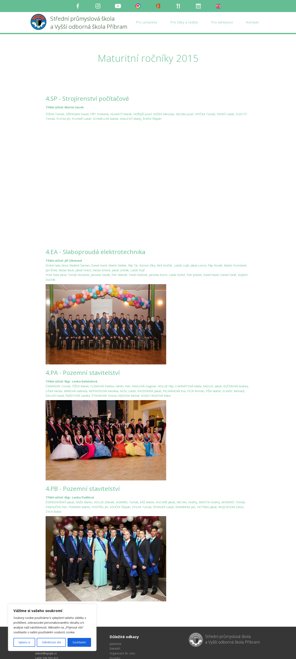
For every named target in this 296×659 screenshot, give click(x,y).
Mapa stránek (118, 633)
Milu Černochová (214, 652)
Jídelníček (115, 614)
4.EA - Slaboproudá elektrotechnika (95, 221)
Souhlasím (79, 642)
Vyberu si (24, 642)
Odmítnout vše (51, 642)
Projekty (115, 628)
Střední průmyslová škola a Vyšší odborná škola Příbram (232, 609)
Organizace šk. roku (122, 623)
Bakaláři (115, 618)
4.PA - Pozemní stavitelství (83, 342)
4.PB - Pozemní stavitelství (83, 458)
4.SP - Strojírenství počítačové (87, 98)
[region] (52, 627)
